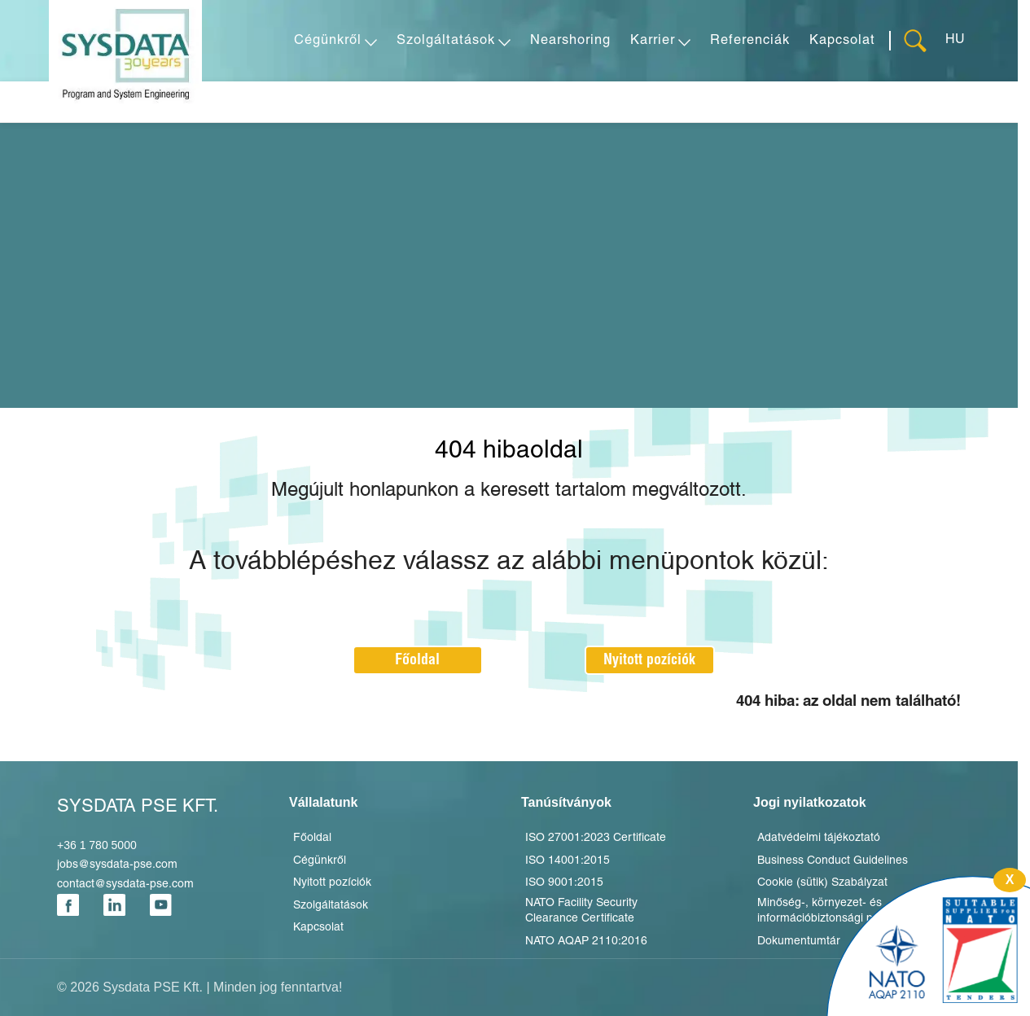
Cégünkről (319, 861)
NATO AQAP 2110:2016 (586, 941)
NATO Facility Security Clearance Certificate (581, 911)
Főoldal (417, 660)
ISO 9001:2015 (564, 883)
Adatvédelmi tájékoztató (818, 838)
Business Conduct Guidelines (832, 861)
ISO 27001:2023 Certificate (595, 838)
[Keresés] (917, 40)
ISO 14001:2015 (567, 861)
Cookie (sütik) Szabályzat (822, 883)
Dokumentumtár (798, 941)
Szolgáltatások (330, 905)
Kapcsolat (318, 927)
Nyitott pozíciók (649, 660)
